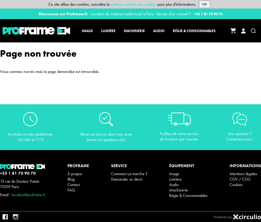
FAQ (71, 190)
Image (174, 173)
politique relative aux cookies (133, 4)
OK (204, 4)
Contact (73, 184)
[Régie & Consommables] (193, 30)
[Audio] (159, 30)
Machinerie (178, 190)
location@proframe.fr (28, 194)
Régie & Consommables (188, 195)
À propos (74, 173)
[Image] (88, 30)
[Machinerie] (134, 30)
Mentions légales (243, 173)
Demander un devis (126, 179)
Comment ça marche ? (129, 173)
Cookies (236, 184)
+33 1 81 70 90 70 (208, 14)
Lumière (175, 179)
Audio (173, 184)
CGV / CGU (240, 179)
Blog (70, 179)
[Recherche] (253, 30)
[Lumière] (108, 30)
